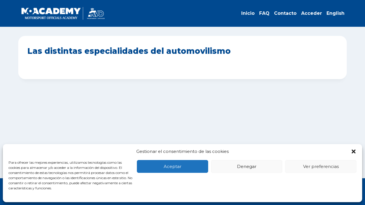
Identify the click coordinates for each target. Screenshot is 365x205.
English (335, 13)
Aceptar (172, 166)
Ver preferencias (321, 166)
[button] (353, 151)
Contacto (285, 13)
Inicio (248, 13)
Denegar (246, 166)
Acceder (311, 13)
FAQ (264, 13)
